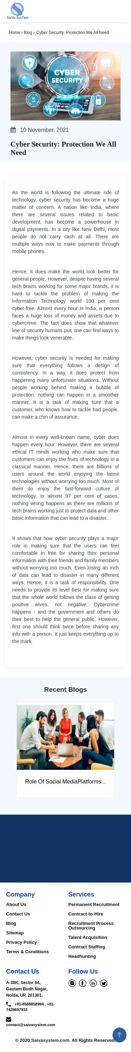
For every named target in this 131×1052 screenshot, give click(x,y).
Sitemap (15, 933)
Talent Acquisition (87, 937)
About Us (16, 904)
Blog (11, 923)
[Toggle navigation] (117, 11)
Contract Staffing (86, 947)
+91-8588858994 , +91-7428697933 (30, 1007)
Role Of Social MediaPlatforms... (65, 782)
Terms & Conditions (27, 951)
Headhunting (82, 956)
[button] (119, 1035)
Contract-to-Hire (85, 914)
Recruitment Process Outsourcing (91, 925)
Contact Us (18, 914)
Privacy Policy (21, 942)
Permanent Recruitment (94, 904)
